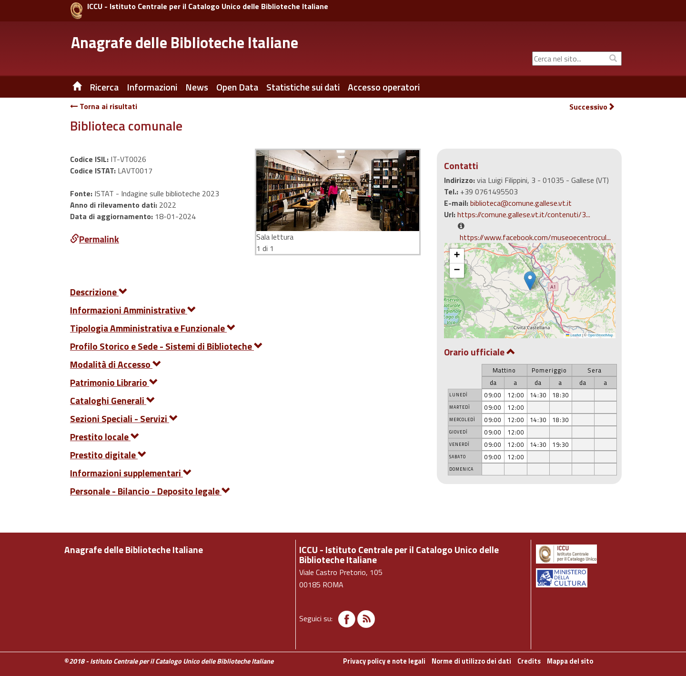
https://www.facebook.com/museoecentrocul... (535, 237)
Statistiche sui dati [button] (303, 87)
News (196, 87)
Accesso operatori (384, 87)
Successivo (592, 106)
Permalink (94, 239)
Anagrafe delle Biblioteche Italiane (184, 42)
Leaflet (573, 335)
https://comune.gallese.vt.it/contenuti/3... (523, 214)
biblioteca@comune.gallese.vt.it (521, 203)
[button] (530, 281)
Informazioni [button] (152, 87)
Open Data (237, 87)
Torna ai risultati (103, 106)
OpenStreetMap (600, 335)
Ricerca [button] (104, 87)
